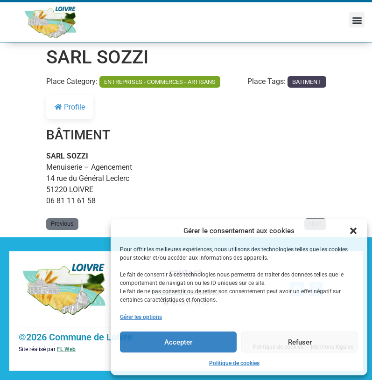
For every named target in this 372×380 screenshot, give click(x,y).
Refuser (300, 342)
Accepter (178, 342)
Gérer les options (141, 317)
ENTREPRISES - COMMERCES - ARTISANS (160, 81)
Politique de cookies (234, 363)
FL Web (66, 349)
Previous (62, 223)
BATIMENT (306, 81)
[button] (353, 230)
